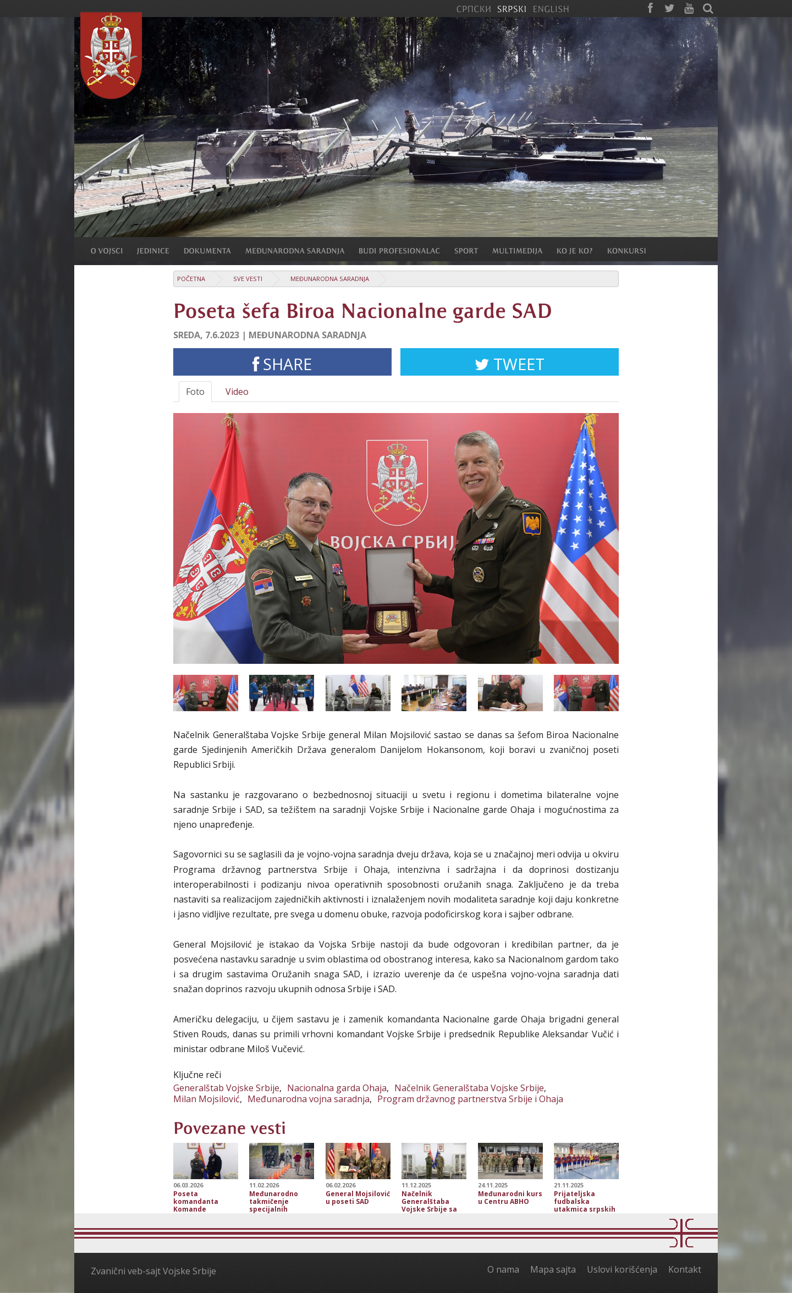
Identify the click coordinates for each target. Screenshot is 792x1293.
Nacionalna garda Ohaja (337, 1088)
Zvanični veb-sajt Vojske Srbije (153, 1271)
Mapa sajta (553, 1269)
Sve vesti (247, 278)
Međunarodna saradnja (329, 278)
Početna (191, 278)
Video (237, 392)
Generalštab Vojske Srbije (226, 1088)
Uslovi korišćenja (622, 1269)
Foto (195, 392)
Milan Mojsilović (206, 1099)
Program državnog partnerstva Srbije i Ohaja (470, 1099)
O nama (503, 1269)
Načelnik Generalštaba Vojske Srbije (469, 1088)
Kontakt (684, 1269)
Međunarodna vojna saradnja (309, 1099)
